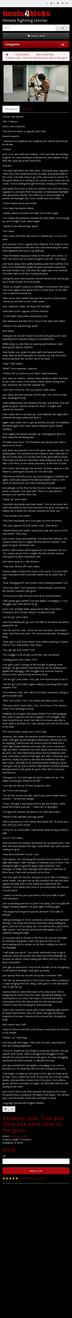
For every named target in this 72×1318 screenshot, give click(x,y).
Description (11, 109)
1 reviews (24, 1178)
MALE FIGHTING (45, 54)
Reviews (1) (29, 109)
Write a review (38, 1178)
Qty (4, 1156)
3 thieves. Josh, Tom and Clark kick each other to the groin (36, 57)
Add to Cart (36, 1170)
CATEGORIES (22, 54)
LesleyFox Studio (19, 1136)
